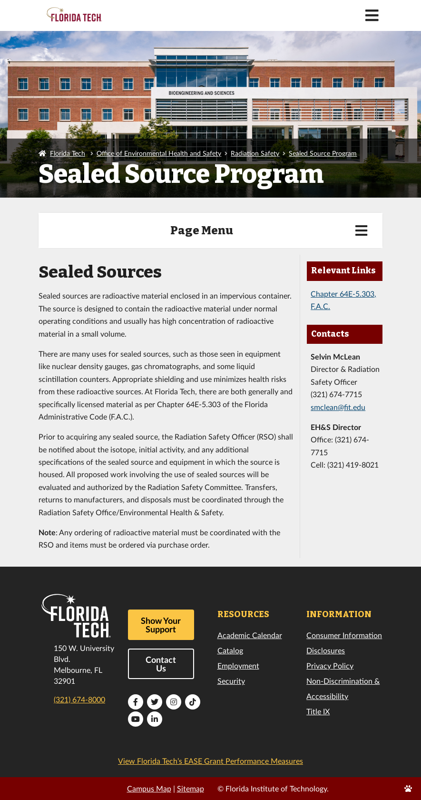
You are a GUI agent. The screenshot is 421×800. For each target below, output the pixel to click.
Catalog (230, 650)
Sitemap (190, 788)
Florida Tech (67, 153)
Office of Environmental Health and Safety (159, 153)
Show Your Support (161, 624)
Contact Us (161, 663)
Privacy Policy (329, 665)
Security (231, 680)
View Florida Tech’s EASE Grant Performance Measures (210, 760)
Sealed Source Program (323, 153)
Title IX (318, 711)
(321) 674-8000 (79, 699)
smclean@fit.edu (338, 406)
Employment (238, 665)
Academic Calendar (249, 635)
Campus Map (149, 788)
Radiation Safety (255, 153)
